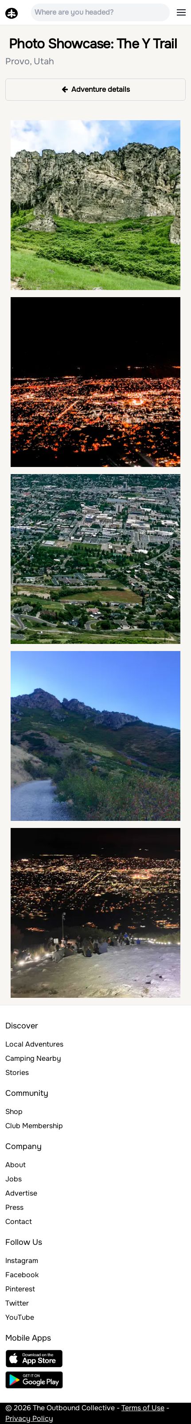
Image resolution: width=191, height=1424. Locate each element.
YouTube (19, 1317)
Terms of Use (142, 1407)
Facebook (22, 1274)
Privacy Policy (29, 1418)
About (15, 1164)
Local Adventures (34, 1044)
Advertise (21, 1193)
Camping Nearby (33, 1058)
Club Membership (34, 1125)
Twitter (17, 1303)
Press (14, 1207)
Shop (14, 1111)
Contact (18, 1221)
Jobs (13, 1179)
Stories (17, 1072)
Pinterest (20, 1289)
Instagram (21, 1260)
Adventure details (96, 89)
